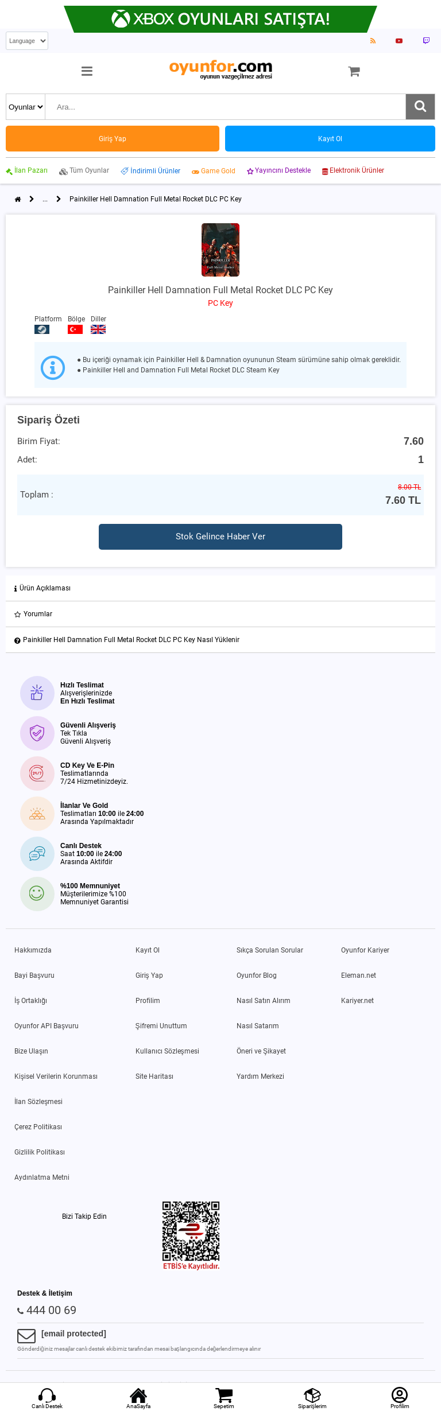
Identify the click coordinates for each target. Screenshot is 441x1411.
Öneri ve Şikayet (261, 1051)
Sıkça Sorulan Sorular (270, 950)
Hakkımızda (33, 950)
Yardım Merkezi (260, 1076)
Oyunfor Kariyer (365, 950)
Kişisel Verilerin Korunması (56, 1076)
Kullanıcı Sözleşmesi (167, 1051)
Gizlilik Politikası (39, 1152)
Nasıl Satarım (258, 1026)
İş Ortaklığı (30, 1001)
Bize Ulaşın (31, 1051)
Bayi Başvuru (34, 975)
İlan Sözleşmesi (38, 1102)
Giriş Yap (149, 975)
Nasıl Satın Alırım (264, 1001)
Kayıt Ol (148, 950)
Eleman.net (358, 975)
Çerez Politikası (38, 1127)
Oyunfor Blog (257, 975)
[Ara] (420, 107)
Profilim (148, 1001)
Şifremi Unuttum (161, 1026)
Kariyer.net (357, 1001)
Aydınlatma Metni (41, 1177)
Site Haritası (154, 1076)
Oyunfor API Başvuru (46, 1026)
